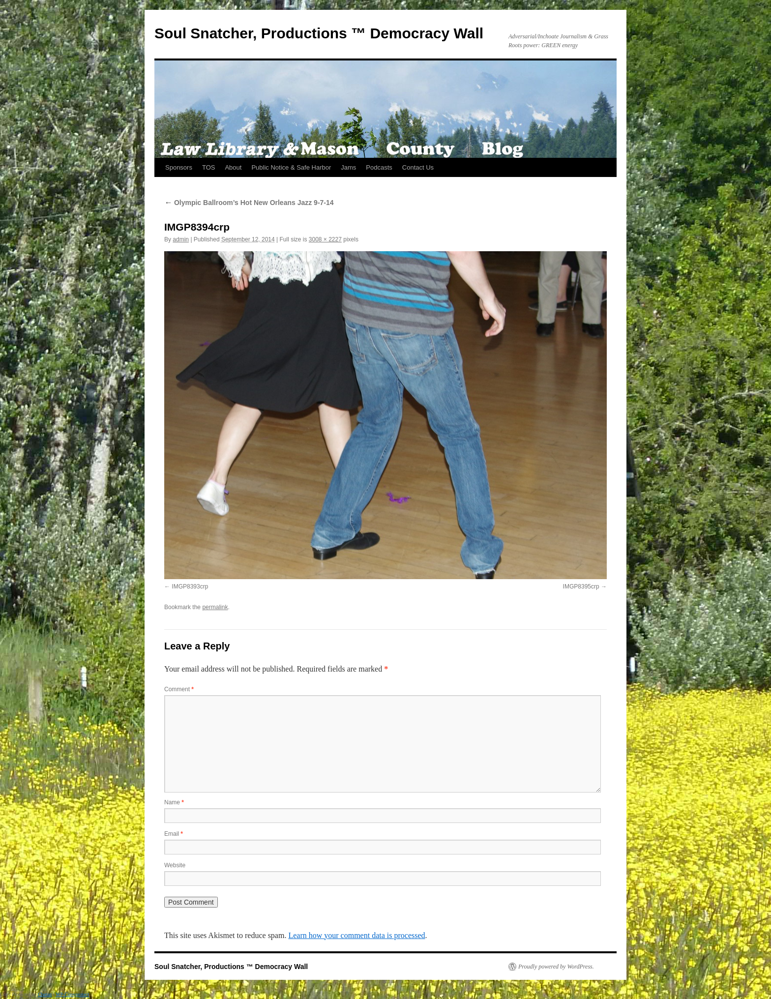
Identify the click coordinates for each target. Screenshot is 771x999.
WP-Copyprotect (72, 994)
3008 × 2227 (325, 239)
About (233, 167)
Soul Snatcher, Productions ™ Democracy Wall (318, 33)
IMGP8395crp (581, 586)
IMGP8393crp (190, 586)
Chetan (45, 994)
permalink (215, 607)
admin (181, 239)
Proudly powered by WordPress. (556, 966)
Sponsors (178, 167)
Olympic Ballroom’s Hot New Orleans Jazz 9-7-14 (249, 202)
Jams (348, 167)
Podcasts (379, 167)
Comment (179, 689)
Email (173, 833)
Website (174, 865)
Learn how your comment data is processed (356, 935)
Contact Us (418, 167)
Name (174, 802)
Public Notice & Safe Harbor (291, 167)
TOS (208, 167)
